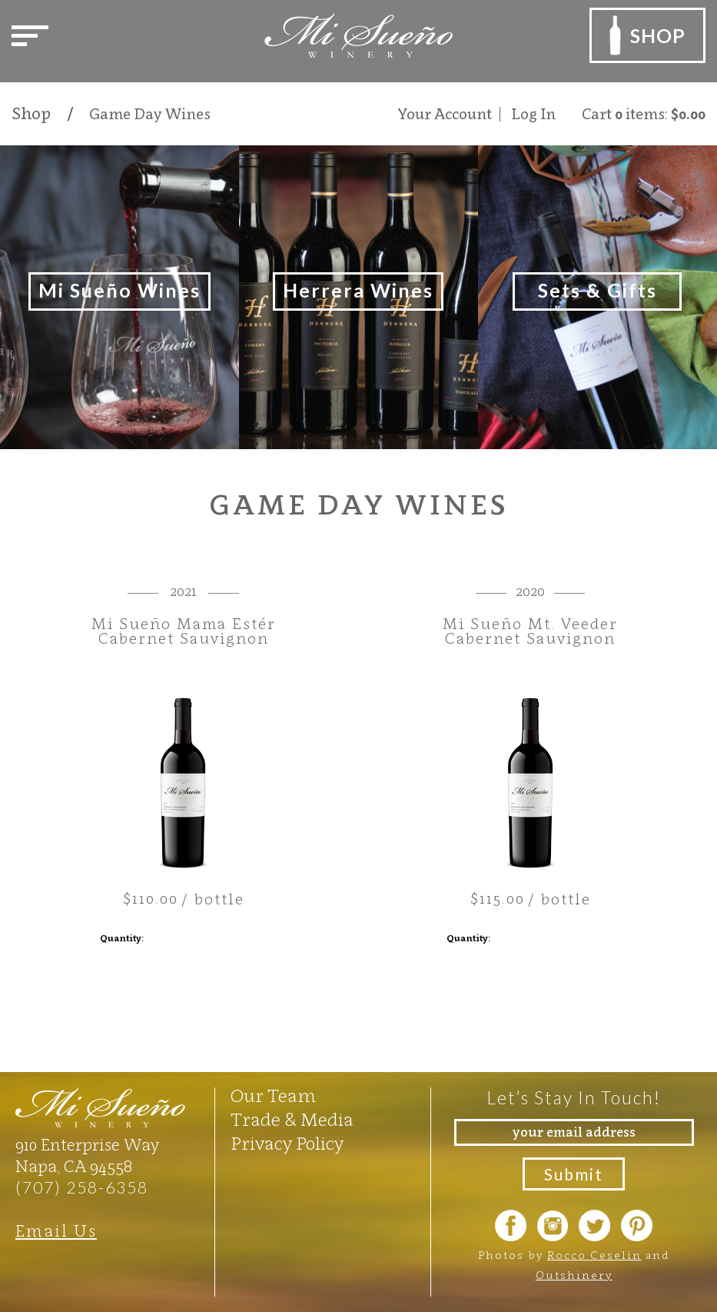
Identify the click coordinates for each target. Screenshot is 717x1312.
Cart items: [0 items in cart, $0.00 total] (643, 113)
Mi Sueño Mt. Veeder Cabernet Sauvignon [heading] (530, 631)
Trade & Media (292, 1119)
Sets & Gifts (597, 289)
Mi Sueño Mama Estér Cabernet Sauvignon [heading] (183, 631)
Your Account (445, 114)
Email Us (56, 1230)
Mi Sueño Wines (119, 289)
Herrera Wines (358, 289)
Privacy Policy (287, 1143)
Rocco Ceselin (594, 1254)
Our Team (273, 1095)
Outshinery (574, 1274)
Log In (533, 113)
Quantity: (122, 938)
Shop (31, 113)
